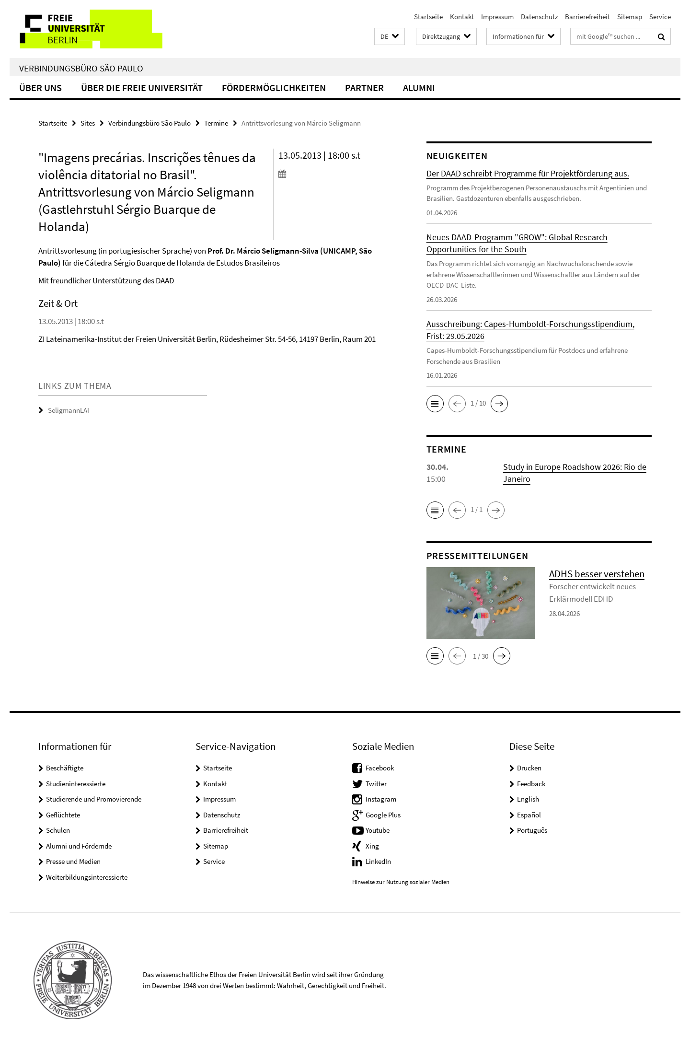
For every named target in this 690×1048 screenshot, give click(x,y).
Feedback (531, 783)
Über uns (40, 87)
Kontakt (462, 16)
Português (532, 830)
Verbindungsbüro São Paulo (81, 68)
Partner (364, 87)
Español (529, 814)
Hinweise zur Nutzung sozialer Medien (400, 882)
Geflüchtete (63, 814)
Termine (216, 123)
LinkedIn (378, 861)
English (528, 798)
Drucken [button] (529, 767)
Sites (87, 123)
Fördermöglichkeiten (274, 87)
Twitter (376, 783)
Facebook (380, 767)
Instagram (381, 798)
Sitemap (629, 16)
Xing (372, 845)
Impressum (497, 16)
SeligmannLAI (68, 410)
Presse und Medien (73, 861)
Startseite (428, 16)
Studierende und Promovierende (93, 798)
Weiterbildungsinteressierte (86, 877)
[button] (389, 37)
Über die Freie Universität (142, 87)
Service (660, 16)
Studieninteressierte (75, 783)
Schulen (58, 830)
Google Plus (383, 814)
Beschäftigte (64, 767)
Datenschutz (539, 16)
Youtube (378, 830)
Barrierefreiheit (587, 16)
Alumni (419, 87)
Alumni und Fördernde (79, 845)
